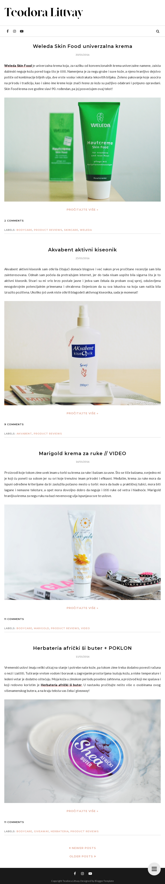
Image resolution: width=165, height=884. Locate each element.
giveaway (41, 831)
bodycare (24, 229)
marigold (41, 628)
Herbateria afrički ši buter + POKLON (82, 648)
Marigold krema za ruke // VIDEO (82, 453)
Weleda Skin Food (18, 65)
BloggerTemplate (104, 880)
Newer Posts (84, 848)
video (85, 628)
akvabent (24, 433)
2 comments (14, 220)
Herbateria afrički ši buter (61, 685)
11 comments (14, 619)
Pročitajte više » (82, 209)
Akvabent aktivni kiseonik (82, 250)
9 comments (14, 424)
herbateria (60, 831)
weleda (86, 229)
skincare (71, 229)
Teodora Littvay (71, 880)
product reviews (48, 229)
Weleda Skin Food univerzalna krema (82, 46)
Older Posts (81, 856)
